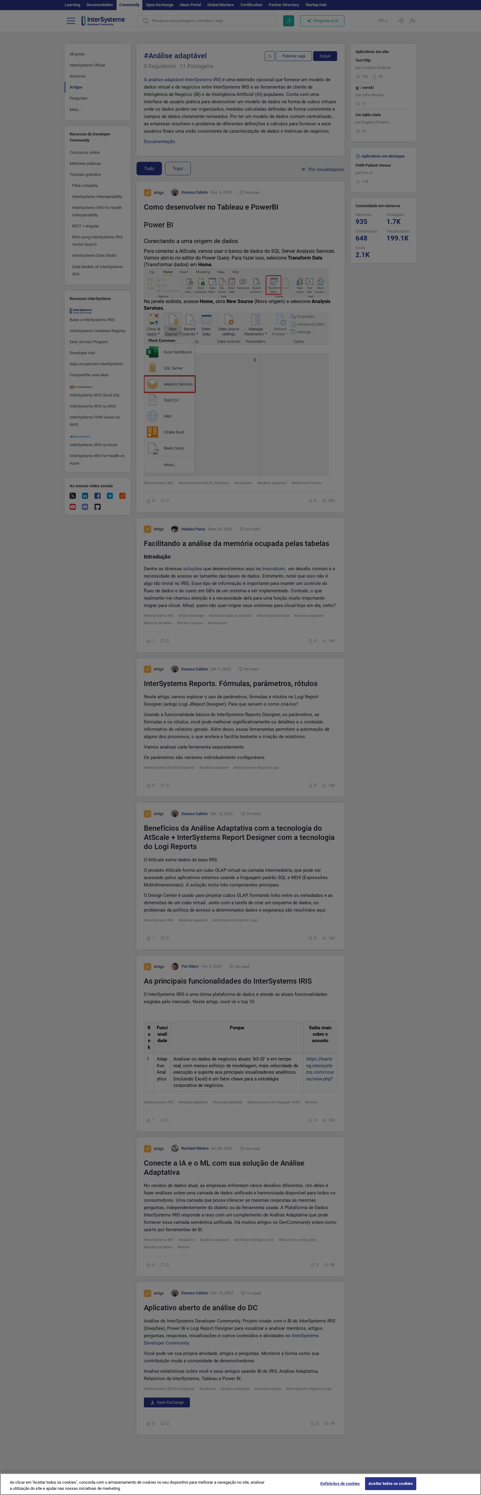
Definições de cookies (340, 1484)
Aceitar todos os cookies (390, 1484)
